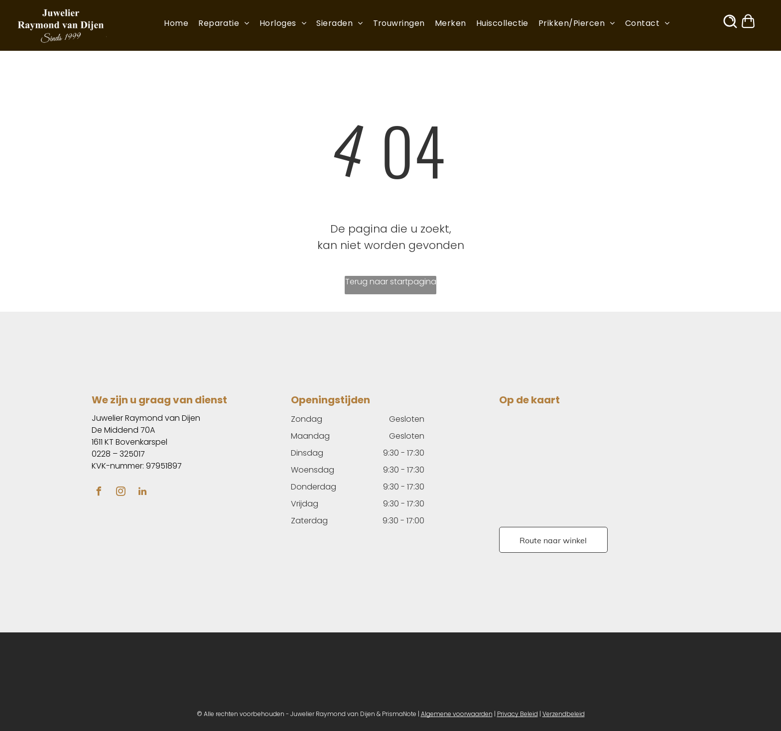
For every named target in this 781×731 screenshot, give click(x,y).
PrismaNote (399, 714)
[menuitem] (181, 23)
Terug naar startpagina (390, 281)
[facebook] (99, 493)
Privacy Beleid (517, 714)
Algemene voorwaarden (457, 714)
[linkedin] (142, 493)
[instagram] (121, 493)
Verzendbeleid (563, 714)
